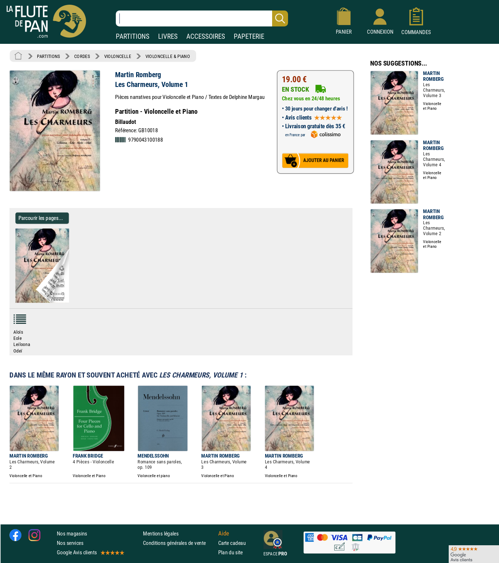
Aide (223, 533)
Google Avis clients (90, 552)
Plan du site (230, 552)
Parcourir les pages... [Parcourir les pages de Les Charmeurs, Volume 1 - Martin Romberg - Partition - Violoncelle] (40, 218)
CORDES (82, 56)
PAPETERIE (249, 36)
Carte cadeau (232, 543)
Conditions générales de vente (179, 543)
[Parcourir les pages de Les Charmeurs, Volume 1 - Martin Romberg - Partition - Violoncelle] (66, 301)
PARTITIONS (132, 36)
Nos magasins (72, 533)
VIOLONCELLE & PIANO (167, 56)
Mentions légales (160, 533)
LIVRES (168, 36)
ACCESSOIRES (205, 36)
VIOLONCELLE (117, 56)
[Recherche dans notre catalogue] (202, 18)
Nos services (70, 543)
